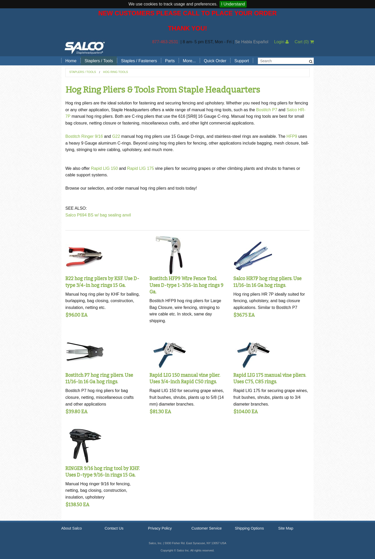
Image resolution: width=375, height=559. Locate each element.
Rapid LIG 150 (104, 168)
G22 (116, 136)
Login (281, 42)
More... (189, 61)
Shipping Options (249, 528)
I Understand (233, 4)
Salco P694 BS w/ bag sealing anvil (98, 215)
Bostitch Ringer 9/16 (84, 136)
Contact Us (114, 528)
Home (71, 61)
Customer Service (206, 528)
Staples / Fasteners (139, 61)
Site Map (285, 528)
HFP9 (291, 136)
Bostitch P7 (266, 110)
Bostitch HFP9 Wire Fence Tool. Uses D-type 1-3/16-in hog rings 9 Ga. (186, 285)
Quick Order (215, 61)
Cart (304, 42)
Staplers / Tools (99, 61)
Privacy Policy (160, 528)
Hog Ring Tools (115, 71)
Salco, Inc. (84, 47)
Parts (170, 61)
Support (241, 61)
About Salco (71, 528)
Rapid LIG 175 (140, 168)
